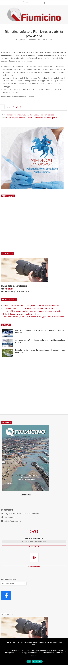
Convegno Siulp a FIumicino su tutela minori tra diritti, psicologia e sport (30, 308)
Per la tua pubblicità (34, 538)
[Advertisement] (34, 227)
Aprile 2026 (26, 495)
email (8, 288)
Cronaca (49, 40)
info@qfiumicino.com (12, 521)
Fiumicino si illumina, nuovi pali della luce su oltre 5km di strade (30, 115)
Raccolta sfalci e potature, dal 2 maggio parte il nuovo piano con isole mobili (32, 311)
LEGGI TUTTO (34, 547)
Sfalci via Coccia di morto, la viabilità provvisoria (21, 314)
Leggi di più (37, 661)
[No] (65, 651)
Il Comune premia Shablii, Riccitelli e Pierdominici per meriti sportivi (31, 118)
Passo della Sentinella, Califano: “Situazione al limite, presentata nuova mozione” (33, 317)
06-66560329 (9, 517)
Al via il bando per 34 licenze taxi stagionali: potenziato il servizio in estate (31, 305)
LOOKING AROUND (34, 566)
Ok (29, 661)
